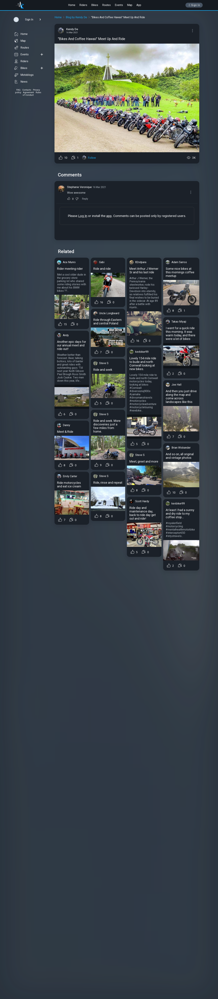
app (109, 216)
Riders (83, 5)
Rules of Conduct (32, 93)
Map (129, 5)
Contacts (26, 90)
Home (71, 5)
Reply (85, 198)
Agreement (28, 92)
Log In (82, 216)
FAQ (18, 90)
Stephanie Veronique (79, 187)
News (20, 82)
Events (119, 5)
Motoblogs (24, 75)
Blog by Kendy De (76, 17)
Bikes (94, 5)
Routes (106, 5)
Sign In (194, 5)
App (138, 5)
